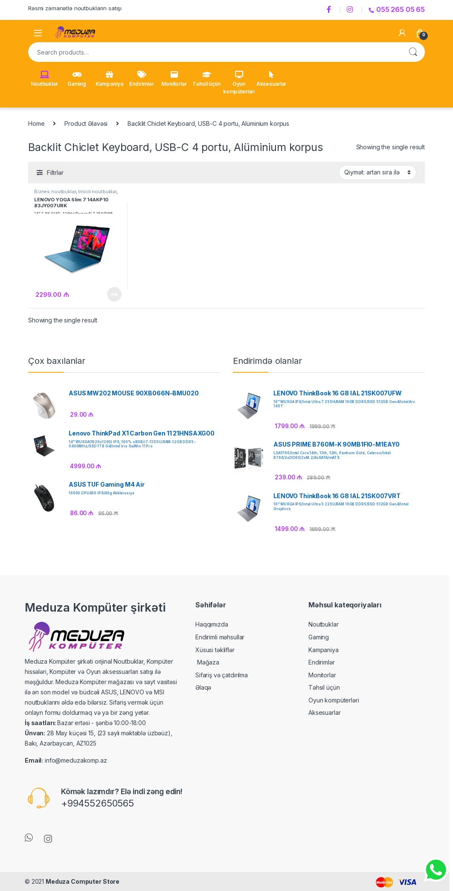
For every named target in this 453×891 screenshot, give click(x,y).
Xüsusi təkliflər (215, 649)
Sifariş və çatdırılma (221, 675)
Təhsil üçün (206, 79)
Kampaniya (109, 79)
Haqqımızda (211, 624)
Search (413, 52)
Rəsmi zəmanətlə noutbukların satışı (75, 8)
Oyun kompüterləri (239, 83)
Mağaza (207, 662)
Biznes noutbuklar (55, 191)
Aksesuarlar (271, 79)
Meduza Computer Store (82, 881)
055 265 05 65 (397, 9)
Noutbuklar (44, 79)
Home (36, 123)
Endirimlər (141, 79)
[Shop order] (377, 172)
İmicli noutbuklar (97, 191)
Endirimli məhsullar (219, 637)
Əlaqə (203, 687)
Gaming (76, 79)
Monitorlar (174, 79)
